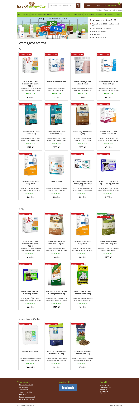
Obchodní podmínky (25, 392)
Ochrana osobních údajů (26, 399)
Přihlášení (99, 10)
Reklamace (22, 394)
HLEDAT (78, 5)
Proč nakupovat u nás (26, 385)
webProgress (118, 405)
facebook (68, 387)
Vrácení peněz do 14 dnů (27, 397)
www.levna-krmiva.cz (28, 405)
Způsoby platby (24, 389)
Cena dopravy (23, 387)
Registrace (107, 10)
